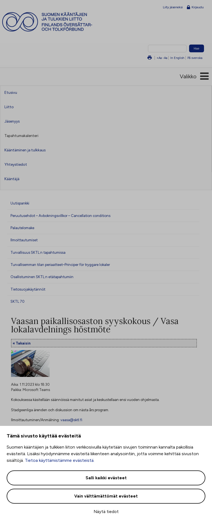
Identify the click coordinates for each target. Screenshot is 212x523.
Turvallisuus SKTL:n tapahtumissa (37, 252)
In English (177, 58)
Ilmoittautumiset (24, 240)
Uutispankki (19, 203)
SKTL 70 (17, 301)
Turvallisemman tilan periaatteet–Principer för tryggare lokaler (60, 264)
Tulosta (149, 58)
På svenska (194, 58)
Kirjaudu (195, 7)
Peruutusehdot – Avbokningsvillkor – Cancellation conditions (60, 215)
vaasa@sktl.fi (71, 420)
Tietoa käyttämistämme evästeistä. (59, 460)
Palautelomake (22, 228)
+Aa (159, 58)
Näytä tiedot (106, 511)
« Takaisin (22, 343)
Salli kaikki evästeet (106, 477)
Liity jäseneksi (173, 7)
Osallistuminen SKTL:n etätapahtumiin (41, 277)
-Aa (165, 58)
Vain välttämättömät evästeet (106, 496)
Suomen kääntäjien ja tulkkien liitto (57, 22)
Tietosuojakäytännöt (27, 289)
